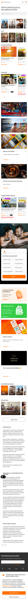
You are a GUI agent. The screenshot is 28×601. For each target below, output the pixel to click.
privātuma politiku (16, 565)
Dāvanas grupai (18, 267)
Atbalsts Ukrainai (19, 271)
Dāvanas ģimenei (7, 267)
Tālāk (14, 276)
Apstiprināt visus (14, 593)
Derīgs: (21, 94)
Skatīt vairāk (14, 419)
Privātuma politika (7, 586)
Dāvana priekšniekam (8, 271)
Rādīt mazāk (4, 544)
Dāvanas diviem (6, 263)
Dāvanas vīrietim (7, 259)
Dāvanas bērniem (19, 263)
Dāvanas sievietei (19, 259)
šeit (23, 587)
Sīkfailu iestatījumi (14, 597)
